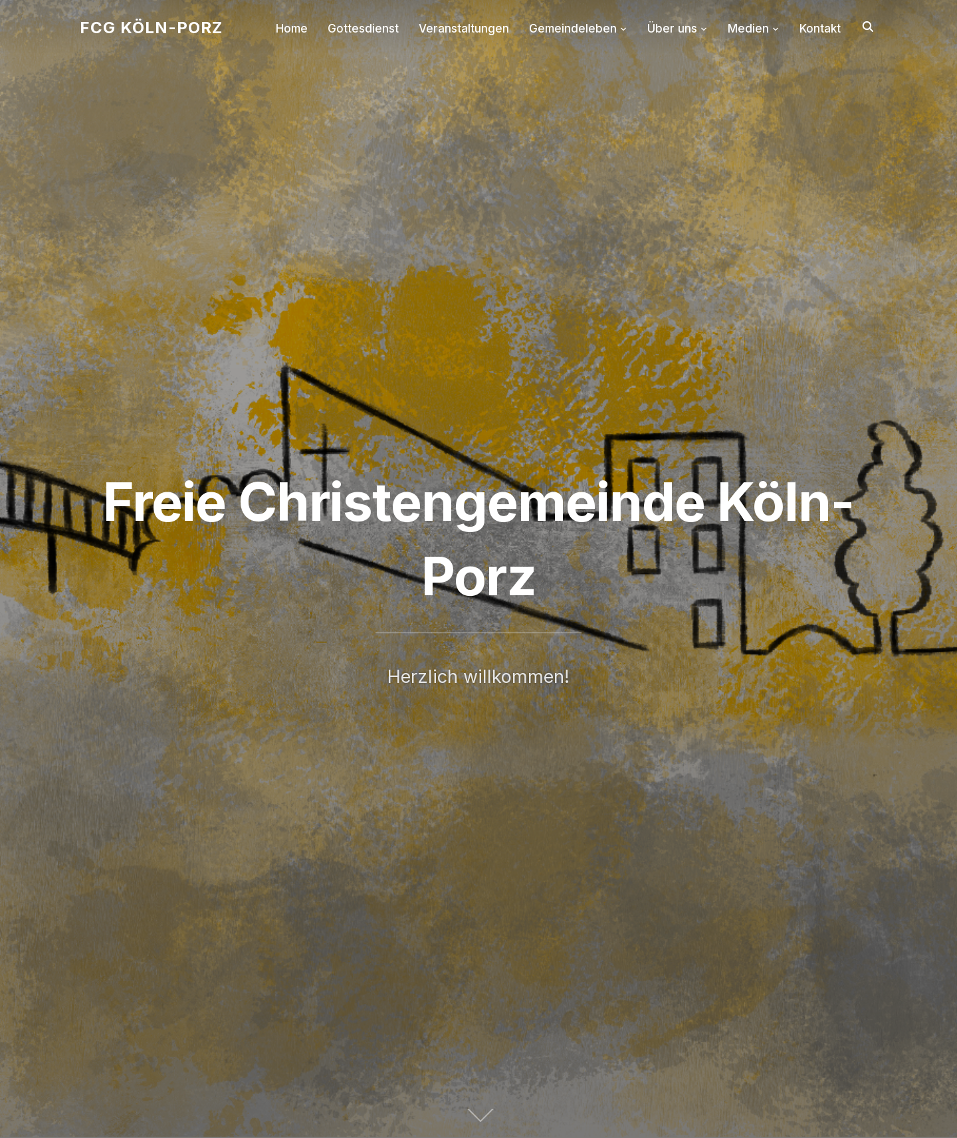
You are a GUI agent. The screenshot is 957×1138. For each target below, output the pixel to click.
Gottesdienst (363, 28)
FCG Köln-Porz (151, 27)
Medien (748, 28)
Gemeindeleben (573, 28)
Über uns (672, 28)
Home (292, 28)
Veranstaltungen (464, 28)
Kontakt (820, 28)
